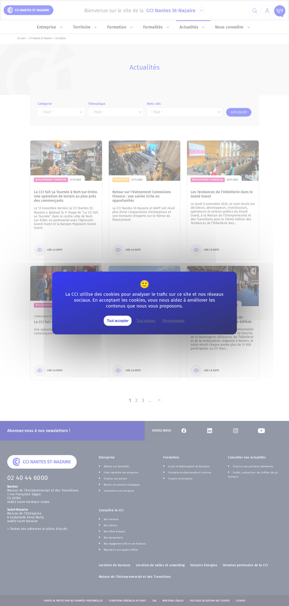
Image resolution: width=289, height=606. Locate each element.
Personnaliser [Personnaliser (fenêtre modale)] (173, 321)
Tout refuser (145, 321)
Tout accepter (117, 321)
